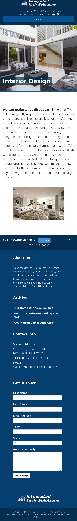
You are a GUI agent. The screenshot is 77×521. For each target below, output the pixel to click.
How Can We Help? (26, 449)
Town (16, 427)
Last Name (21, 404)
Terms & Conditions (58, 512)
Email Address (23, 415)
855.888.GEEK (42, 14)
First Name (21, 392)
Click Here (44, 240)
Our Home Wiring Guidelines (33, 307)
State (16, 438)
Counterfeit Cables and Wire (33, 322)
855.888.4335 (26, 14)
